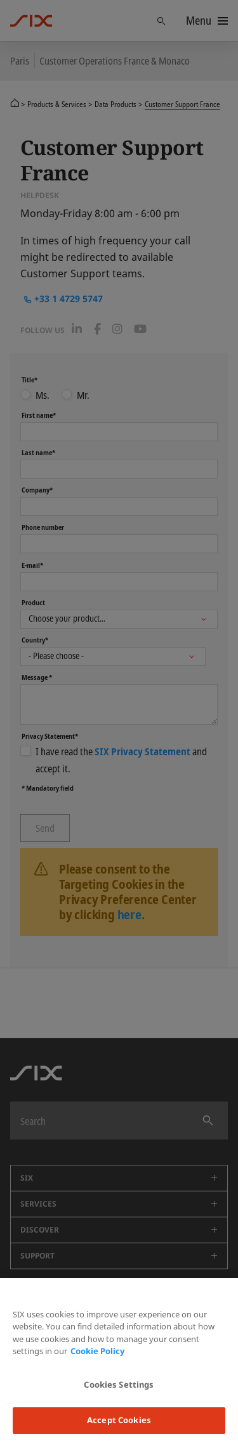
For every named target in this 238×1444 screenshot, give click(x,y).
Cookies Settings (119, 1384)
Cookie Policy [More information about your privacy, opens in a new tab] (97, 1351)
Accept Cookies (119, 1420)
